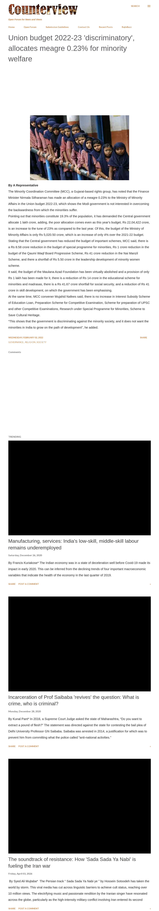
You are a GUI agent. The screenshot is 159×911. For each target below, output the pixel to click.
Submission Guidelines (57, 27)
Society (41, 342)
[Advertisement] (79, 88)
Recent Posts (106, 27)
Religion (30, 342)
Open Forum (30, 27)
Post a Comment (28, 584)
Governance (16, 342)
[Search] (135, 6)
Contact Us (84, 27)
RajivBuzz (127, 27)
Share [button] (143, 337)
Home (11, 27)
